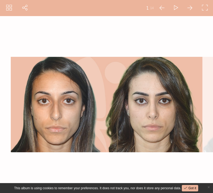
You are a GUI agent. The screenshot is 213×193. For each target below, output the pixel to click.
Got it (191, 188)
